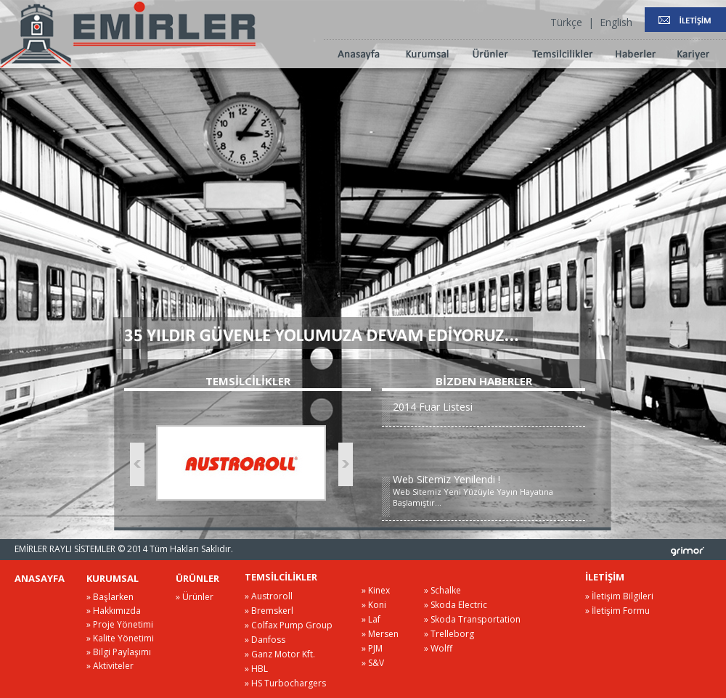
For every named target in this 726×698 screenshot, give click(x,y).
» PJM (372, 648)
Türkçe (566, 22)
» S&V (373, 663)
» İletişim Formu (617, 610)
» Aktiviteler (110, 666)
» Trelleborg (449, 634)
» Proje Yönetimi (119, 624)
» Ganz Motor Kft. (280, 654)
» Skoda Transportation (472, 619)
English (616, 22)
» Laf (371, 619)
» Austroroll (269, 596)
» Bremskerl (269, 610)
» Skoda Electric (455, 605)
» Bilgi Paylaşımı (118, 652)
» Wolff (438, 648)
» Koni (374, 605)
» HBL (256, 668)
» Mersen (380, 634)
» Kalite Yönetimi (120, 638)
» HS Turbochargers (285, 683)
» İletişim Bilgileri (619, 596)
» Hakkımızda (113, 610)
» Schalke (442, 590)
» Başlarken (110, 597)
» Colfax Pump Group (289, 625)
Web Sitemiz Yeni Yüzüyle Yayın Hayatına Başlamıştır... (489, 490)
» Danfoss (265, 639)
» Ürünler (194, 597)
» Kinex (376, 590)
